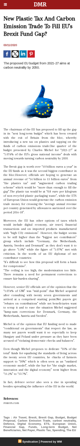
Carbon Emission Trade (34, 420)
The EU (71, 430)
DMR (40, 4)
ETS (46, 423)
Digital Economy (29, 423)
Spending (58, 430)
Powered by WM (51, 441)
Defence (8, 423)
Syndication (30, 441)
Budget (60, 417)
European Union (64, 423)
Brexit (32, 417)
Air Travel (19, 417)
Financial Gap (13, 427)
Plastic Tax (43, 430)
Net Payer (28, 430)
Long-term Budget (54, 427)
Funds (33, 427)
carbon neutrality (64, 420)
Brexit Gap (46, 417)
